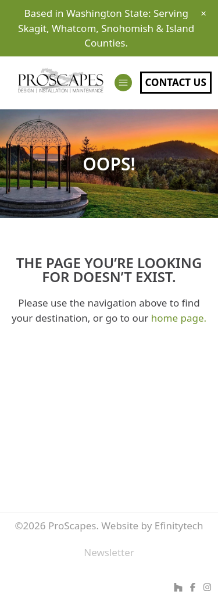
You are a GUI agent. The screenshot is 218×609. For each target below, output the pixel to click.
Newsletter (109, 552)
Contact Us (175, 82)
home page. (178, 318)
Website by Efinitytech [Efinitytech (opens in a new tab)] (152, 525)
